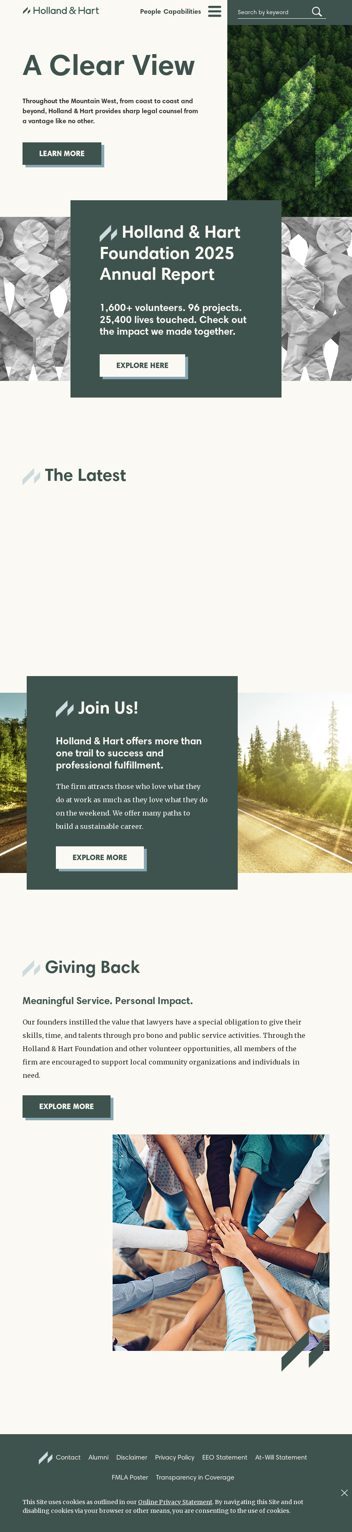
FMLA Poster (130, 1477)
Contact (59, 1458)
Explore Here (142, 365)
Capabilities (182, 11)
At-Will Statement (281, 1457)
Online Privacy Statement (175, 1502)
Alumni (98, 1457)
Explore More (100, 857)
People (150, 11)
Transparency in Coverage (195, 1477)
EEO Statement (224, 1457)
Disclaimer (131, 1457)
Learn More (62, 153)
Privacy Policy (174, 1457)
